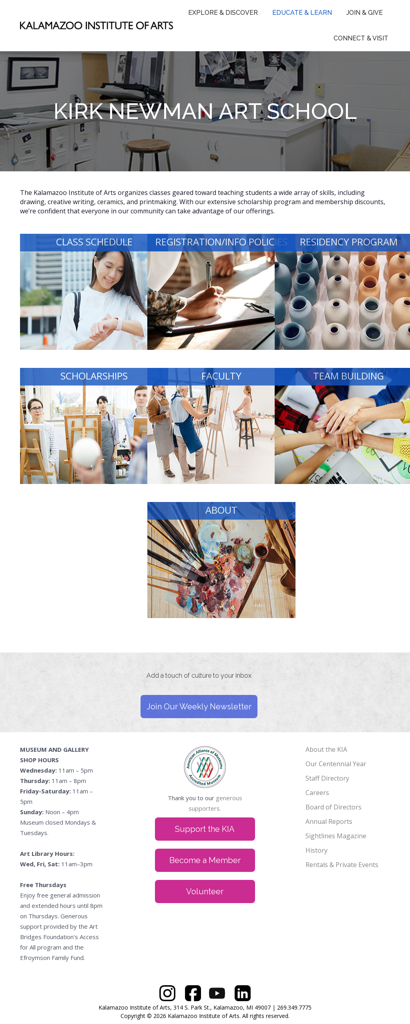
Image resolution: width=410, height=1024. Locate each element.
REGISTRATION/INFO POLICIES (221, 241)
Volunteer (204, 891)
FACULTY (221, 375)
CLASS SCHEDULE (94, 241)
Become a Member (205, 860)
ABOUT (221, 509)
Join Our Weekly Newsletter (199, 706)
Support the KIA (205, 829)
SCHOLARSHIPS (94, 375)
